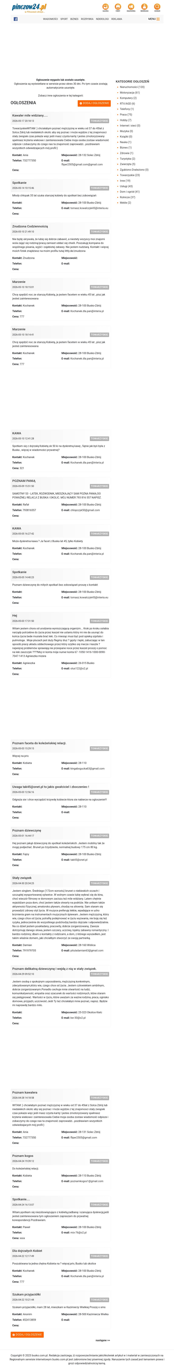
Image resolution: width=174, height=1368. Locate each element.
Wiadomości (50, 19)
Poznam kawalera (24, 1092)
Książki (126, 136)
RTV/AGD (127, 103)
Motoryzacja (130, 92)
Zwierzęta (127, 164)
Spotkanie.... (21, 1199)
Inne (125, 180)
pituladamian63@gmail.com (86, 950)
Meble (125, 202)
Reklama (116, 19)
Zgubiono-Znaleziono (134, 169)
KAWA (16, 433)
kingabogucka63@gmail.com (87, 768)
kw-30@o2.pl (78, 1017)
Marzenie (18, 282)
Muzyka (126, 131)
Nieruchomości (132, 87)
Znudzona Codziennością (30, 226)
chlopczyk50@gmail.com (85, 510)
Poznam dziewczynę (26, 830)
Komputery (128, 98)
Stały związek (22, 878)
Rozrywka (87, 19)
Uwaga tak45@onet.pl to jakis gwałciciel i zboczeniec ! (50, 787)
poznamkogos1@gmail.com (86, 1181)
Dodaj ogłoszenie (94, 103)
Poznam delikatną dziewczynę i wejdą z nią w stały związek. (54, 969)
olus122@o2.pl (79, 668)
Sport (64, 19)
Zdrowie (126, 153)
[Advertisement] (87, 48)
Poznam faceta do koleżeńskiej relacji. (39, 743)
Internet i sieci (130, 125)
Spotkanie (19, 183)
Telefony (127, 109)
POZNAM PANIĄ (23, 481)
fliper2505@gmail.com (83, 1137)
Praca (126, 114)
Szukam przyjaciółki (26, 1294)
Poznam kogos (22, 1156)
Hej (14, 615)
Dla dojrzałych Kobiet (27, 1251)
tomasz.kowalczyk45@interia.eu (89, 208)
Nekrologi (102, 19)
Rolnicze (127, 197)
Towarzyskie (99, 121)
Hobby (125, 120)
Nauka (125, 142)
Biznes (74, 19)
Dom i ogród (130, 191)
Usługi (126, 186)
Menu (154, 19)
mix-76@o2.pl (78, 1232)
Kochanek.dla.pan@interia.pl (87, 311)
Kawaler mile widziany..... (30, 115)
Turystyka (127, 158)
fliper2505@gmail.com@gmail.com (82, 164)
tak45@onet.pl (78, 859)
